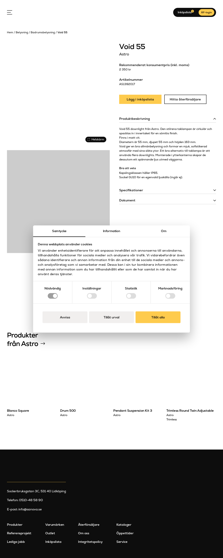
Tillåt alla (158, 317)
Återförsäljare (88, 525)
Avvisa (65, 317)
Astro (124, 54)
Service (121, 542)
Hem (10, 32)
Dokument (127, 200)
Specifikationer (131, 190)
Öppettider (124, 533)
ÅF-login (206, 12)
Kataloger (123, 525)
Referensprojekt (19, 533)
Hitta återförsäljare (185, 99)
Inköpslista (53, 542)
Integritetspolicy (90, 542)
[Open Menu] (10, 12)
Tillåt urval (111, 317)
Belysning (22, 32)
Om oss (83, 533)
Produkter (14, 525)
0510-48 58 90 (31, 500)
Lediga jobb (16, 542)
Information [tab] (111, 231)
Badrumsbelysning (43, 32)
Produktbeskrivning (134, 119)
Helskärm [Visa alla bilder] (95, 139)
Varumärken (54, 525)
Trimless (171, 419)
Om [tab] (163, 231)
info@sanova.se (30, 509)
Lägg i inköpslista (140, 99)
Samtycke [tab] (59, 231)
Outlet (50, 533)
